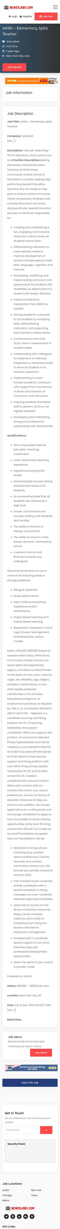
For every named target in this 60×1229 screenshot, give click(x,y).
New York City (14, 56)
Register (26, 16)
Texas (34, 1195)
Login (13, 16)
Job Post (46, 16)
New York (36, 1190)
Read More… (14, 1019)
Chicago (7, 1195)
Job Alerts (41, 1052)
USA (26, 56)
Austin (5, 1190)
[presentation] (32, 1153)
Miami (5, 1200)
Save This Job (30, 1082)
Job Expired (14, 67)
